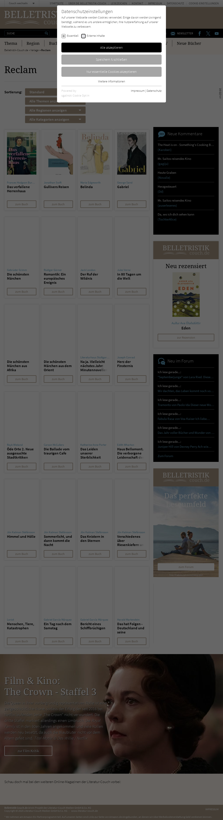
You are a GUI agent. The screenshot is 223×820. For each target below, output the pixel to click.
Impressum (138, 91)
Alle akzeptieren (111, 47)
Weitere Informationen (111, 81)
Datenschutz (154, 91)
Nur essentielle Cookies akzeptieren (111, 71)
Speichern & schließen (111, 59)
